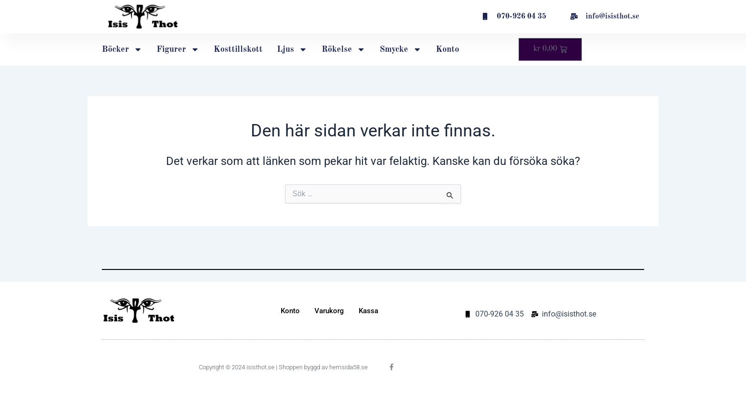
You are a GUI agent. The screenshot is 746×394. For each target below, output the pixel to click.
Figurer (178, 49)
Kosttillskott (238, 49)
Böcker (122, 49)
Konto (447, 49)
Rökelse (343, 49)
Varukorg (329, 311)
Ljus (292, 49)
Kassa (368, 311)
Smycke (401, 49)
